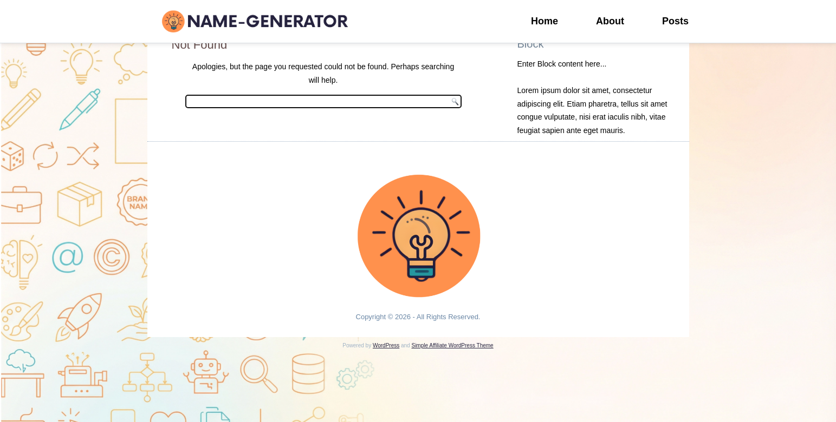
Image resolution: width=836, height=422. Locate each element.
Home (544, 21)
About (610, 21)
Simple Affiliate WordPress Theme (452, 345)
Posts (675, 21)
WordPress (386, 345)
